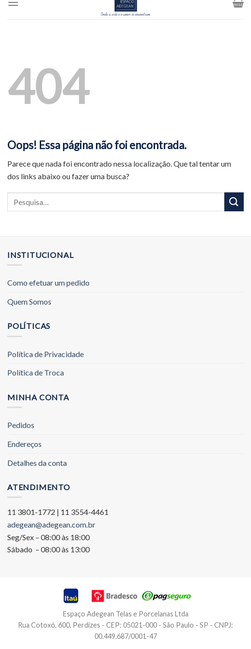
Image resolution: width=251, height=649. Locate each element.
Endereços (24, 443)
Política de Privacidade (45, 354)
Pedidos (20, 424)
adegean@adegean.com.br (51, 524)
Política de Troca (35, 372)
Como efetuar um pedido (48, 282)
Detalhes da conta (37, 462)
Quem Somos (29, 301)
